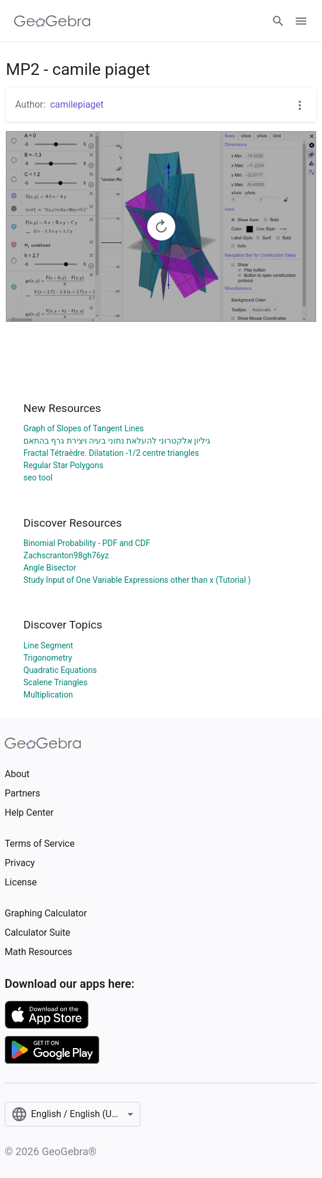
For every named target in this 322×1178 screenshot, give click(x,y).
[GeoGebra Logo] (52, 21)
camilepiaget (77, 104)
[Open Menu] (301, 21)
